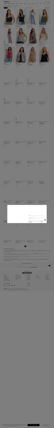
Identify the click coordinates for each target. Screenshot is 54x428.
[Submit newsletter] (45, 219)
